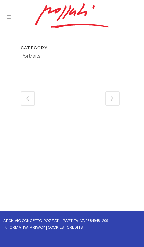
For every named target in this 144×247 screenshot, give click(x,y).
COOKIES (56, 228)
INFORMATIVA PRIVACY (24, 228)
